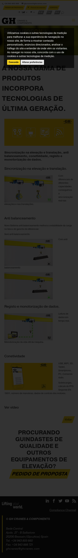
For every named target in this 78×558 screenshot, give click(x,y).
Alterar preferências (32, 62)
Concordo (14, 62)
